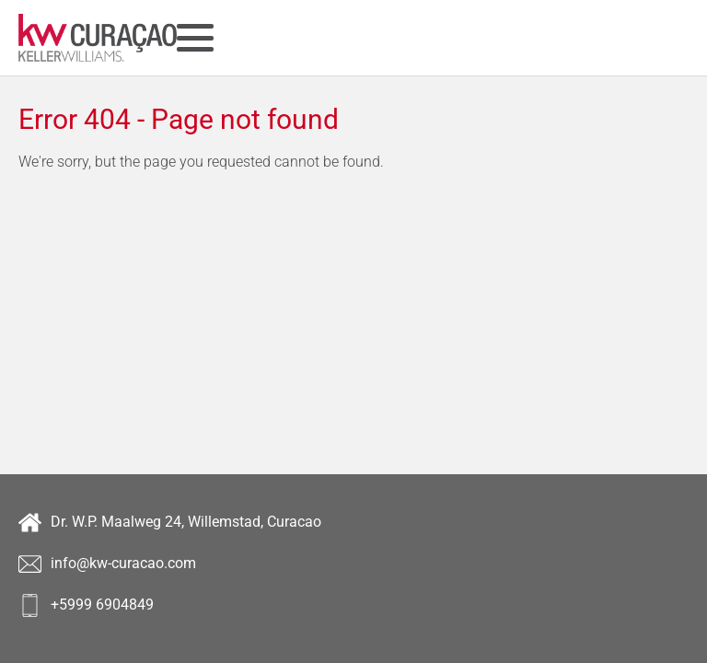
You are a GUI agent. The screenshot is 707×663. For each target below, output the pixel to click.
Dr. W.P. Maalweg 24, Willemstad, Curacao (169, 522)
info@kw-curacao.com (107, 564)
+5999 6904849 (86, 605)
